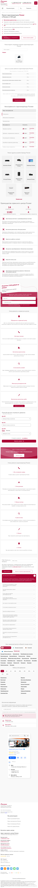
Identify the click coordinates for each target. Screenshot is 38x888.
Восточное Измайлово (26, 680)
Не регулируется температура (9, 137)
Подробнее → (32, 129)
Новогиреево (24, 686)
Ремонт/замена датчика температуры (8, 90)
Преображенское (4, 691)
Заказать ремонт (19, 441)
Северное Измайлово (25, 691)
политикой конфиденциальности (24, 304)
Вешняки (23, 677)
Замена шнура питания (6, 86)
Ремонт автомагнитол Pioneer (14, 821)
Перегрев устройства (7, 128)
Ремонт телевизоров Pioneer (14, 823)
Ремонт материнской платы (7, 73)
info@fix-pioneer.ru (5, 844)
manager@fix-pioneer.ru (6, 848)
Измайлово (3, 684)
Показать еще (19, 199)
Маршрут (12, 757)
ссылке (6, 812)
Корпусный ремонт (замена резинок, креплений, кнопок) (11, 80)
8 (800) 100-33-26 (5, 841)
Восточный (3, 680)
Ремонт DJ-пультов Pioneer (13, 826)
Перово (22, 688)
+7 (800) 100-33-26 (26, 2)
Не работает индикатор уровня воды (10, 142)
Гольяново (3, 682)
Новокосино (3, 688)
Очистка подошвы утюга (6, 83)
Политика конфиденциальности (19, 878)
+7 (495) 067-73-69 (16, 2)
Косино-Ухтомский (25, 684)
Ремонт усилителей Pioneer (14, 818)
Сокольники (23, 693)
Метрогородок (4, 686)
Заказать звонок (19, 455)
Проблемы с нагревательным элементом (11, 133)
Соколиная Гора (4, 693)
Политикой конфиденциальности (30, 712)
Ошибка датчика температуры (9, 147)
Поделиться (2, 868)
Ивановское (23, 682)
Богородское (3, 677)
